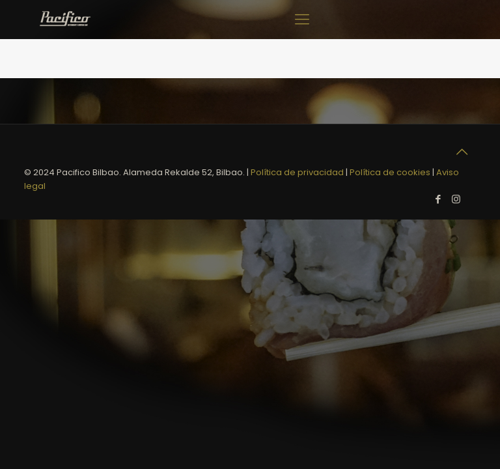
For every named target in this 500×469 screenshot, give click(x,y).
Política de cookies (390, 172)
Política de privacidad (297, 172)
